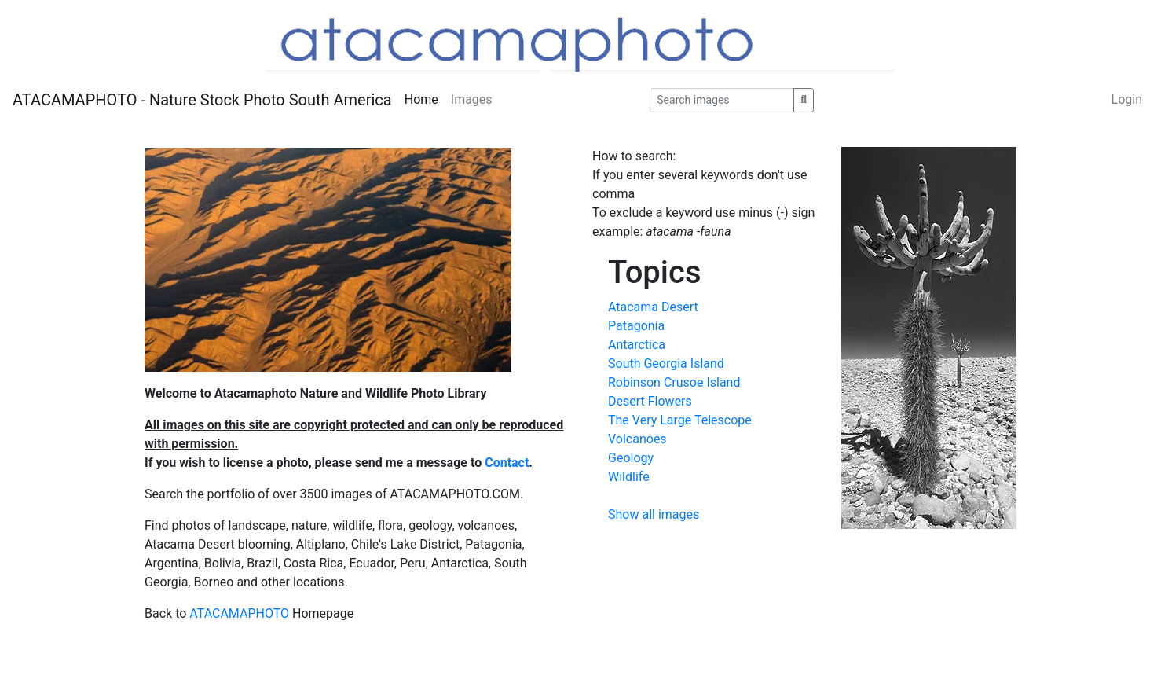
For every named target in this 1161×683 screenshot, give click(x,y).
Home (421, 99)
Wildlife (629, 476)
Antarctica (636, 344)
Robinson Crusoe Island (674, 382)
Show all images (653, 514)
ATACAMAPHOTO (239, 613)
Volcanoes (637, 438)
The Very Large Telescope (680, 420)
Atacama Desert (653, 306)
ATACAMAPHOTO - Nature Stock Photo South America (202, 99)
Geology (631, 457)
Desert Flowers (650, 401)
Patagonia (636, 325)
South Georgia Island (666, 363)
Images (472, 99)
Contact (507, 462)
